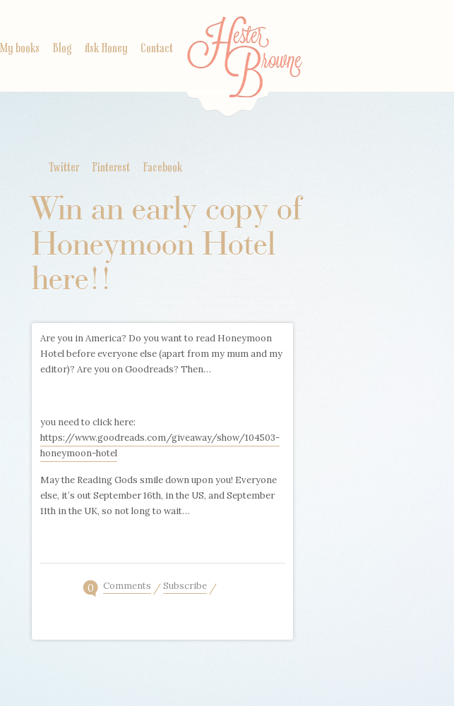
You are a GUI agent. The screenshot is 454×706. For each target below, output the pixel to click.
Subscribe (185, 587)
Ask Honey (106, 48)
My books (20, 48)
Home (244, 67)
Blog (62, 48)
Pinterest (111, 168)
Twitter (64, 168)
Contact (157, 48)
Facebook (162, 168)
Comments (127, 587)
